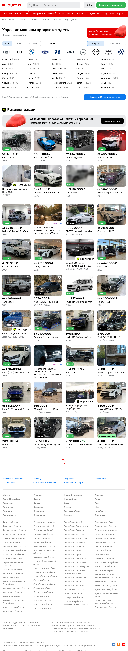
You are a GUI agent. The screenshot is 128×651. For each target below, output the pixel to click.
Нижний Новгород (73, 495)
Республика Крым (73, 554)
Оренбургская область (44, 584)
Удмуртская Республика (106, 562)
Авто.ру (15, 5)
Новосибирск (70, 499)
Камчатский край (11, 596)
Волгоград (8, 507)
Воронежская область (13, 558)
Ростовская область (74, 589)
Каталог (23, 19)
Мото (61, 13)
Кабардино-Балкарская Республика (14, 583)
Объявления (8, 19)
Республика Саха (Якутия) (76, 566)
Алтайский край (11, 522)
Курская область (41, 538)
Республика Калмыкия (75, 542)
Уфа (97, 507)
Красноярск (39, 515)
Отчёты (70, 13)
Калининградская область (16, 588)
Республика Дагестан (74, 534)
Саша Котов (100, 478)
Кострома (38, 507)
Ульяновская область (105, 566)
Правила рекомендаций (48, 645)
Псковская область (42, 604)
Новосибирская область (45, 576)
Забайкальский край (13, 569)
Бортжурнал (71, 19)
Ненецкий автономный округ (44, 562)
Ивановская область (13, 573)
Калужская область (12, 592)
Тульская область (103, 554)
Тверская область (103, 546)
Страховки (109, 13)
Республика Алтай (73, 522)
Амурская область (12, 526)
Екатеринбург (10, 515)
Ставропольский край (105, 538)
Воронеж (7, 511)
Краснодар (38, 511)
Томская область (103, 550)
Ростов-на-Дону (72, 511)
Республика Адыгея (43, 608)
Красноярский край (43, 530)
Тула (97, 503)
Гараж (120, 13)
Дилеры (34, 19)
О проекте (69, 478)
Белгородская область (14, 538)
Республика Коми (72, 550)
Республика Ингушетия (75, 538)
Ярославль (100, 515)
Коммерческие (37, 13)
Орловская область (42, 588)
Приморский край (42, 600)
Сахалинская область (105, 526)
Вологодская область (13, 554)
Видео (46, 19)
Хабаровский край (104, 570)
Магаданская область (44, 546)
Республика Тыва (72, 581)
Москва (6, 495)
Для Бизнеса (9, 482)
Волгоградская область (14, 550)
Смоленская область (105, 534)
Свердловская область (106, 530)
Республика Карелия (74, 546)
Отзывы (57, 19)
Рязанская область (73, 593)
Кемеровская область (13, 607)
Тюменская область (104, 558)
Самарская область (73, 597)
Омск (66, 503)
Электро (52, 13)
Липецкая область (42, 542)
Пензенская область (43, 592)
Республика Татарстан (75, 577)
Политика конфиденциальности (79, 645)
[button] (16, 140)
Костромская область (44, 522)
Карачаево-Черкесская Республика (14, 601)
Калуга (36, 503)
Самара (68, 515)
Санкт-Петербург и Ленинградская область (76, 603)
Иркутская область (12, 577)
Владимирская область (14, 546)
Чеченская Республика (106, 585)
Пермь (67, 507)
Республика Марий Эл (75, 558)
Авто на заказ (21, 13)
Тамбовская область (105, 542)
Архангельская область (14, 530)
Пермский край (41, 596)
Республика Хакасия (74, 585)
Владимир (8, 503)
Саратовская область (105, 522)
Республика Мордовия (75, 562)
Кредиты (81, 13)
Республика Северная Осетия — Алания (74, 572)
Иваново (37, 495)
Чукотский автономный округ (106, 595)
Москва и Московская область (44, 552)
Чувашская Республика (106, 589)
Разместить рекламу (13, 478)
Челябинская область (105, 581)
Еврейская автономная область (14, 564)
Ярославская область (105, 607)
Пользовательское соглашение (18, 645)
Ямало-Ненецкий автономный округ (104, 601)
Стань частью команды (44, 482)
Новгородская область (44, 572)
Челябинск (100, 511)
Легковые (7, 13)
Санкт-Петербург (11, 499)
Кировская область (12, 611)
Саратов (99, 495)
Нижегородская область (45, 568)
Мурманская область (43, 557)
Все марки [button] (107, 87)
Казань (36, 499)
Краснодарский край (43, 526)
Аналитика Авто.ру (73, 482)
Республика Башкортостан (77, 526)
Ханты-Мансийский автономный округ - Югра (107, 576)
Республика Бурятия (74, 530)
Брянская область (11, 542)
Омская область (41, 580)
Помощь (37, 478)
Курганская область (43, 534)
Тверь (97, 499)
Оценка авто (95, 13)
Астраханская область (14, 534)
